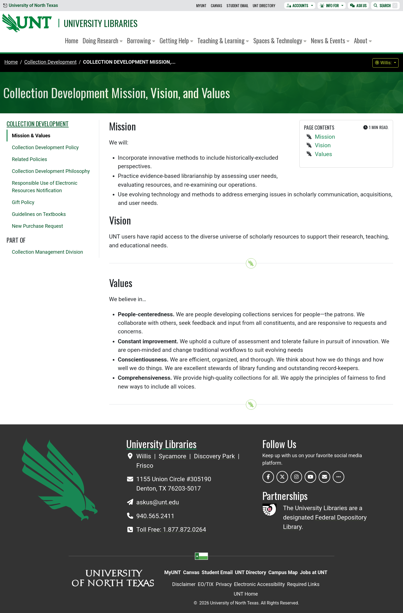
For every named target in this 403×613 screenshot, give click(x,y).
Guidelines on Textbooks (39, 214)
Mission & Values (31, 135)
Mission (325, 136)
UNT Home (246, 594)
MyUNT (201, 5)
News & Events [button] (330, 40)
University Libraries (101, 23)
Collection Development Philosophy (51, 171)
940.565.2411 (155, 516)
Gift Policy (23, 202)
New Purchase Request (37, 226)
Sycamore (173, 456)
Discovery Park (215, 456)
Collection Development (38, 123)
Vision (323, 145)
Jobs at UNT (313, 572)
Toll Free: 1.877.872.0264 (171, 529)
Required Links (303, 584)
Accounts (297, 5)
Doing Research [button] (103, 40)
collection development (50, 62)
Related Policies (29, 159)
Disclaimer (184, 584)
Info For (329, 5)
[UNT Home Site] (60, 479)
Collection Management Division (47, 252)
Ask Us (358, 5)
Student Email (237, 5)
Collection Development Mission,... (129, 62)
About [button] (363, 40)
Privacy (224, 584)
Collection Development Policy (45, 147)
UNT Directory (264, 5)
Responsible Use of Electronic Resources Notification (44, 186)
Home (71, 40)
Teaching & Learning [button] (223, 40)
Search (385, 5)
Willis (144, 456)
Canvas (216, 5)
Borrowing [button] (141, 40)
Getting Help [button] (176, 40)
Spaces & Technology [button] (280, 40)
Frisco (144, 465)
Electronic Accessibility (259, 584)
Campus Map (283, 572)
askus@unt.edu (157, 502)
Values (323, 154)
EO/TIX (205, 584)
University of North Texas (30, 5)
